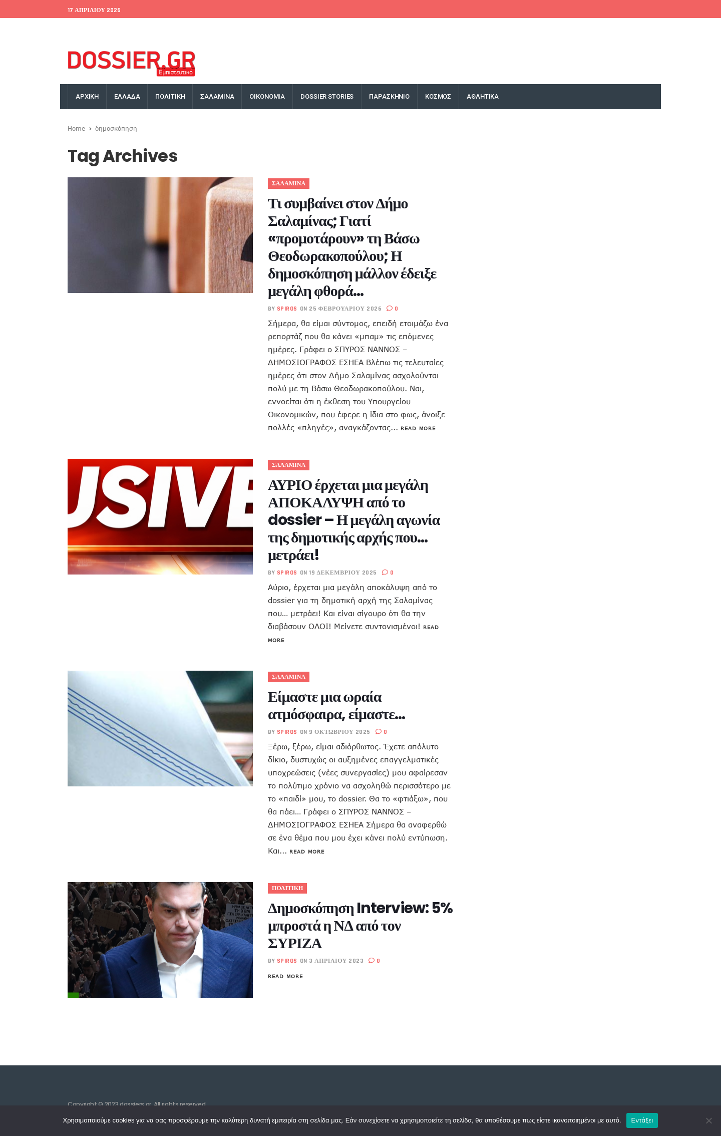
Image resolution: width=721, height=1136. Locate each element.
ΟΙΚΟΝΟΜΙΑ (267, 96)
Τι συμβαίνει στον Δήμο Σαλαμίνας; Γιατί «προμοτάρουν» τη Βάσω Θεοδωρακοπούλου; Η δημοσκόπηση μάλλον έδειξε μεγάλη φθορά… (352, 247)
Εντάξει (642, 1120)
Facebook (494, 30)
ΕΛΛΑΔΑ (127, 96)
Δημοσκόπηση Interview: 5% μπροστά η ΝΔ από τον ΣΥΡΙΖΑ (360, 926)
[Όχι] (708, 1120)
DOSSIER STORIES (326, 96)
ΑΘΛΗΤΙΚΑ (483, 96)
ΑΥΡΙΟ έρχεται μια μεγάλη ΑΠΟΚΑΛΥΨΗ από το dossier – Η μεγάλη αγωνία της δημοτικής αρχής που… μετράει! (354, 519)
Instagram (603, 30)
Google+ (564, 30)
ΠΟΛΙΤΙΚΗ (170, 96)
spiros (287, 309)
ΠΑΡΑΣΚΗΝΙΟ (389, 96)
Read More (418, 428)
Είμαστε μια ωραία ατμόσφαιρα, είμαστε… (336, 705)
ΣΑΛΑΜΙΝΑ (217, 96)
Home (76, 128)
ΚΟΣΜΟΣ (438, 96)
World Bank (142, 30)
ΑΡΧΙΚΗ (87, 96)
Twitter (530, 30)
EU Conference (91, 30)
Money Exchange (196, 30)
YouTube (642, 30)
